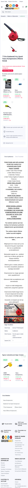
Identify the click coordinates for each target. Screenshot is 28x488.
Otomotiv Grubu (18, 448)
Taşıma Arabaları (5, 473)
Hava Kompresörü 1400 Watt (18, 91)
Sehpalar (3, 465)
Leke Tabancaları (5, 485)
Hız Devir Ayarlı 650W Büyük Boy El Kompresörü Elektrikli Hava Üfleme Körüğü (7, 114)
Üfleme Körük (18, 407)
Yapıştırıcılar (18, 440)
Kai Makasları (18, 463)
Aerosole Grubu (18, 442)
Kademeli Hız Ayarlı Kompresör (11, 404)
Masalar (3, 463)
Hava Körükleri (4, 483)
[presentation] (22, 356)
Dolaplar (3, 475)
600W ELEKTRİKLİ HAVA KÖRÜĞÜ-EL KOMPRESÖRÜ (8, 374)
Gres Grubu (17, 450)
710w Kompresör (7, 407)
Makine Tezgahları (5, 471)
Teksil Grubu (18, 454)
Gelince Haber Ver (7, 70)
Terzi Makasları (18, 461)
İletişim (16, 482)
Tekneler (3, 467)
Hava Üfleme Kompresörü (10, 410)
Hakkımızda (17, 484)
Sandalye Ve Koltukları (6, 469)
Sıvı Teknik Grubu (19, 452)
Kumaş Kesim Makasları (20, 471)
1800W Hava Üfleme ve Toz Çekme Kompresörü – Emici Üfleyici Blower (7, 91)
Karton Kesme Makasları (20, 469)
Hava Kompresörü (8, 400)
